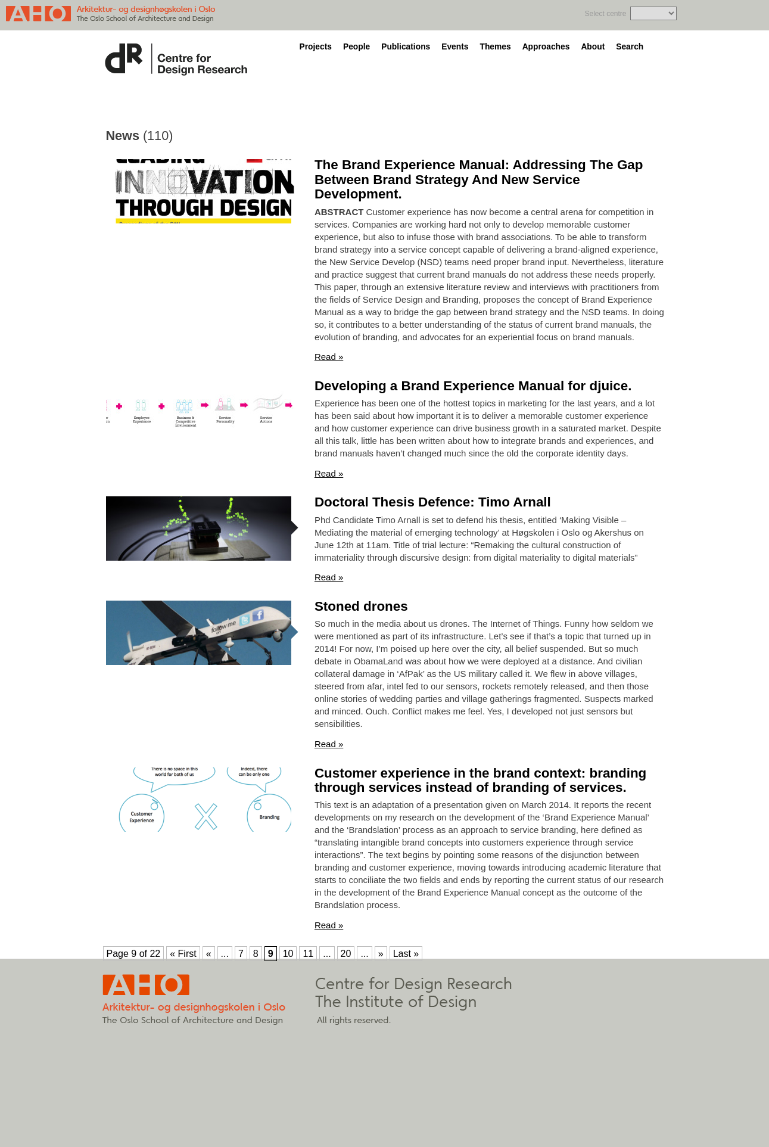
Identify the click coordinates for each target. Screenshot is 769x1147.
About (593, 46)
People (356, 46)
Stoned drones (361, 606)
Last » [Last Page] (406, 954)
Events (454, 46)
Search (629, 46)
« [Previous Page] (208, 954)
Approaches (546, 46)
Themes (495, 46)
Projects (316, 46)
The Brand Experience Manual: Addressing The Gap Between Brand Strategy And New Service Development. (479, 179)
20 (346, 954)
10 (288, 954)
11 (308, 954)
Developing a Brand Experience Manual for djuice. (473, 385)
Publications (405, 46)
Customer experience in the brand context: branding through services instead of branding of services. (480, 780)
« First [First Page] (183, 954)
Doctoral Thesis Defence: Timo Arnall (433, 502)
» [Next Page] (381, 954)
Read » (329, 357)
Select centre (605, 14)
